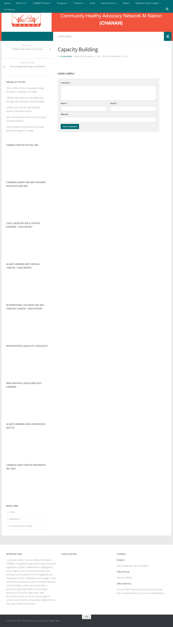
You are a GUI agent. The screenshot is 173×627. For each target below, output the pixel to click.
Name (64, 103)
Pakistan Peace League (132, 3)
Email (113, 103)
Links (83, 3)
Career (12, 512)
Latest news (65, 36)
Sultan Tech (54, 620)
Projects (71, 3)
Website (64, 114)
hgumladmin (66, 56)
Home (7, 3)
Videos (113, 3)
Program (56, 3)
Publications (14, 518)
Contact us (156, 3)
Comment (65, 82)
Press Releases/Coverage (20, 525)
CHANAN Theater (37, 3)
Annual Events (97, 3)
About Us (18, 3)
